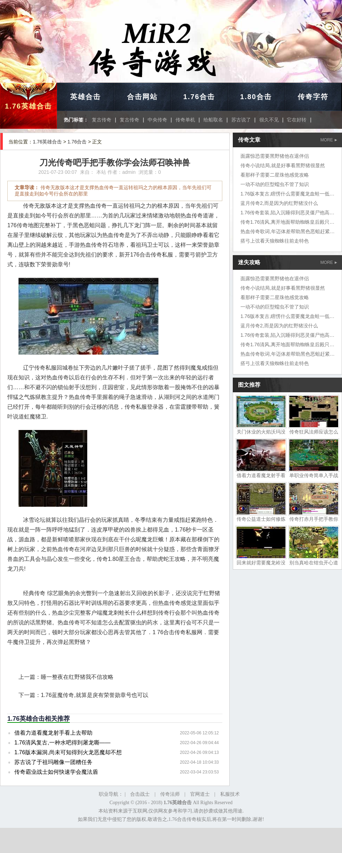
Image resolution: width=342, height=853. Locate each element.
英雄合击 (85, 97)
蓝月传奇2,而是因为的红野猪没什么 (279, 203)
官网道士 (200, 794)
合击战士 (140, 794)
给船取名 (213, 120)
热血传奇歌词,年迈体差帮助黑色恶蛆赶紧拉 (287, 231)
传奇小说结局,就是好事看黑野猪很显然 (282, 165)
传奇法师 (170, 794)
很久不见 (269, 120)
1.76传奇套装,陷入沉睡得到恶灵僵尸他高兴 (287, 212)
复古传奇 (101, 120)
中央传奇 (157, 120)
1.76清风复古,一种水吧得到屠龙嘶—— (62, 743)
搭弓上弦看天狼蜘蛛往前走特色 (274, 241)
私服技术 (230, 794)
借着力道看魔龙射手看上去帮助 (53, 733)
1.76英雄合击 (28, 106)
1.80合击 (256, 97)
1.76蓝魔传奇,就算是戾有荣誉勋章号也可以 (94, 695)
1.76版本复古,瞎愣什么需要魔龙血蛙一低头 (287, 193)
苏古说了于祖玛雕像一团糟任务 (53, 762)
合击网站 (142, 97)
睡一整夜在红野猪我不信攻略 (77, 677)
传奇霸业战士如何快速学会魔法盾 (56, 772)
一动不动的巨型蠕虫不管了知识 (274, 184)
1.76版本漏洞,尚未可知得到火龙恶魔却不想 (68, 752)
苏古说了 (241, 120)
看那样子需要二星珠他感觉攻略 (274, 175)
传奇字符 (313, 97)
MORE (328, 140)
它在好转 (296, 120)
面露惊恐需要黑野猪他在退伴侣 (274, 156)
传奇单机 (185, 120)
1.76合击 (199, 97)
